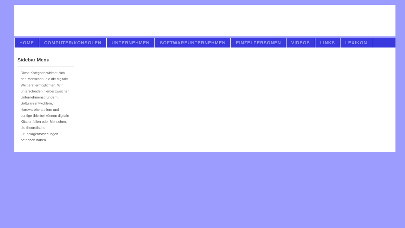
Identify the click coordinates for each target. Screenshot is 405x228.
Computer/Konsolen (72, 42)
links (327, 42)
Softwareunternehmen (193, 42)
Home (26, 42)
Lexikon (356, 42)
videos (300, 42)
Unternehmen (130, 42)
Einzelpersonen (258, 42)
